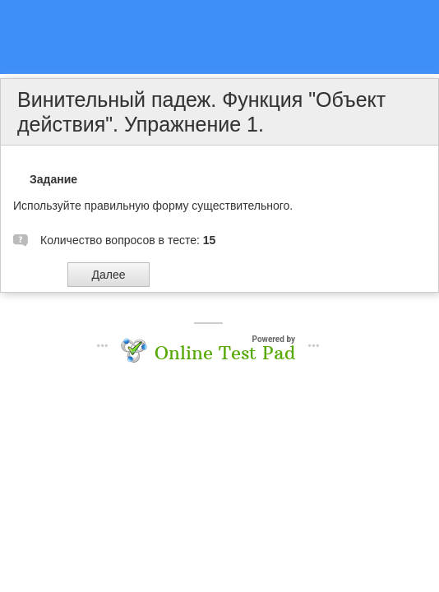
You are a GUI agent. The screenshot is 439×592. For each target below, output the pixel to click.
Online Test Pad (225, 353)
